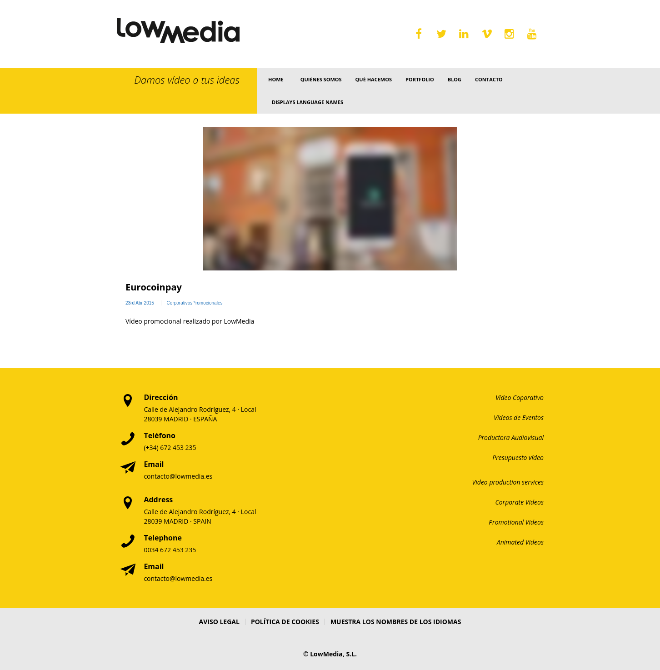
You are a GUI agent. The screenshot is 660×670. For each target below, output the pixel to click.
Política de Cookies (285, 621)
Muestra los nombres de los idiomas (395, 621)
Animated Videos (520, 542)
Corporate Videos (519, 502)
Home (276, 79)
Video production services (508, 482)
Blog (454, 79)
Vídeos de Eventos (519, 417)
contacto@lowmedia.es (178, 476)
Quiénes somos (321, 79)
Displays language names (307, 102)
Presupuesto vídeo (518, 457)
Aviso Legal (219, 621)
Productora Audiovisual (511, 437)
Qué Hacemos (373, 79)
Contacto (489, 79)
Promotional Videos (516, 522)
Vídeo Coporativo (519, 397)
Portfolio (419, 79)
